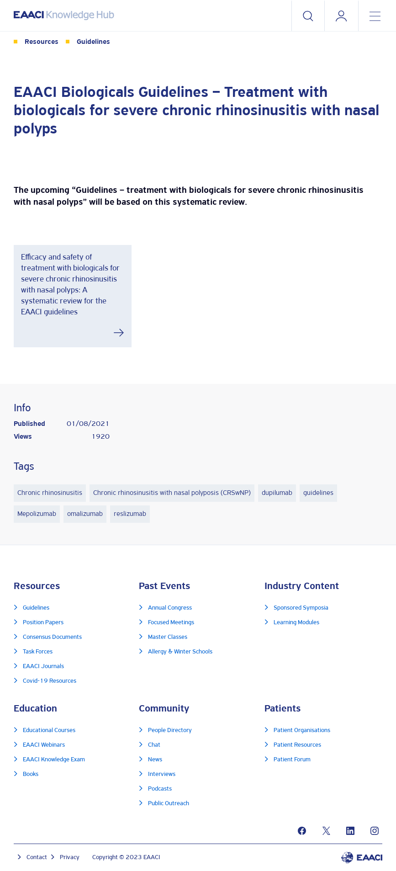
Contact (36, 857)
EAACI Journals (43, 666)
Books (30, 774)
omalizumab (85, 514)
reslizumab (130, 514)
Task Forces (38, 651)
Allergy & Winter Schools (180, 651)
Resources (41, 42)
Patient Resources (297, 745)
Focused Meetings (171, 622)
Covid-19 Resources (49, 681)
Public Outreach (168, 803)
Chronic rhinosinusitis (49, 493)
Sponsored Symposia (301, 608)
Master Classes (167, 637)
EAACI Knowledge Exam (54, 759)
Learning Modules (296, 622)
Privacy (69, 857)
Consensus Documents (52, 637)
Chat (154, 745)
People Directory (170, 730)
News (155, 759)
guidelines (318, 493)
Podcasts (160, 789)
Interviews (161, 774)
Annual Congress (170, 608)
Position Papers (43, 622)
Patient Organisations (302, 730)
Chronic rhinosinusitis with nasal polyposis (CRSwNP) (172, 493)
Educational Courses (49, 730)
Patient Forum (292, 759)
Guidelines (93, 42)
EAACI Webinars (44, 745)
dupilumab (277, 493)
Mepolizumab (36, 514)
